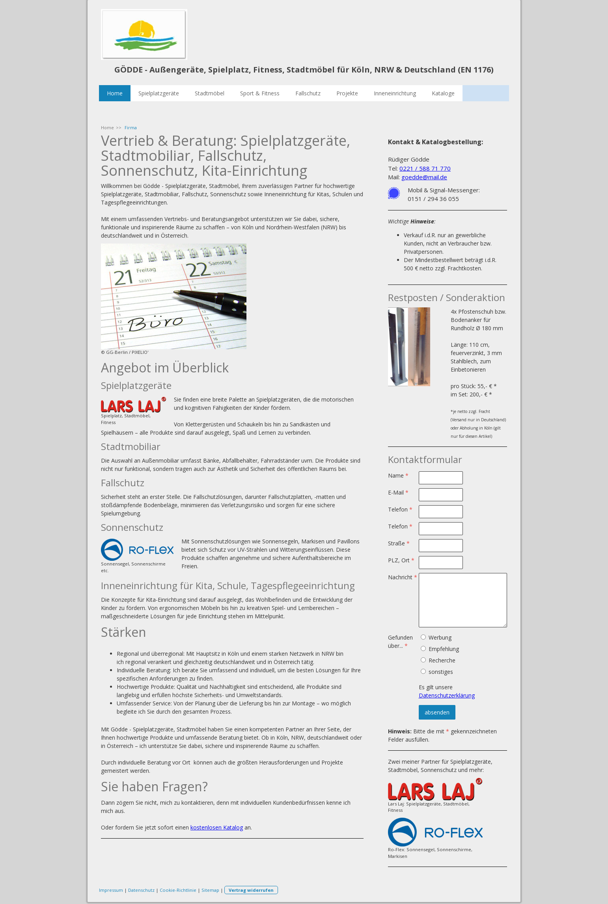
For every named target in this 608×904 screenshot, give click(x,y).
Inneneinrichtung (395, 93)
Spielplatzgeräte (158, 93)
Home (115, 93)
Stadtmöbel (209, 93)
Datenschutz (141, 890)
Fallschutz (308, 93)
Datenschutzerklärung (447, 695)
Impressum (111, 890)
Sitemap (210, 890)
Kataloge (443, 93)
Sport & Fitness (260, 93)
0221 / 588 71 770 (425, 168)
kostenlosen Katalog (216, 827)
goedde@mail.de (424, 177)
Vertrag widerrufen (251, 890)
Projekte (347, 93)
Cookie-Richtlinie (178, 890)
